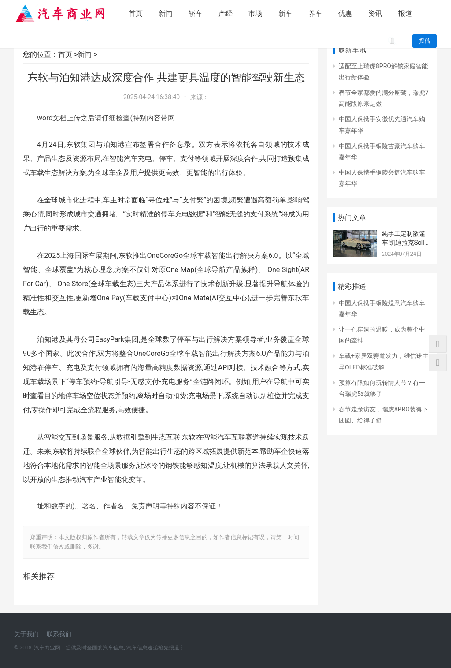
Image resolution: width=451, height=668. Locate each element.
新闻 (166, 13)
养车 (315, 13)
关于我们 (26, 634)
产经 (225, 13)
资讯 (375, 13)
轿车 (196, 13)
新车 (285, 13)
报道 (405, 13)
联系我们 (59, 634)
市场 (255, 13)
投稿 (424, 40)
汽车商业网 (47, 648)
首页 (136, 13)
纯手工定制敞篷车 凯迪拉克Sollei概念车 (405, 242)
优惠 (345, 13)
